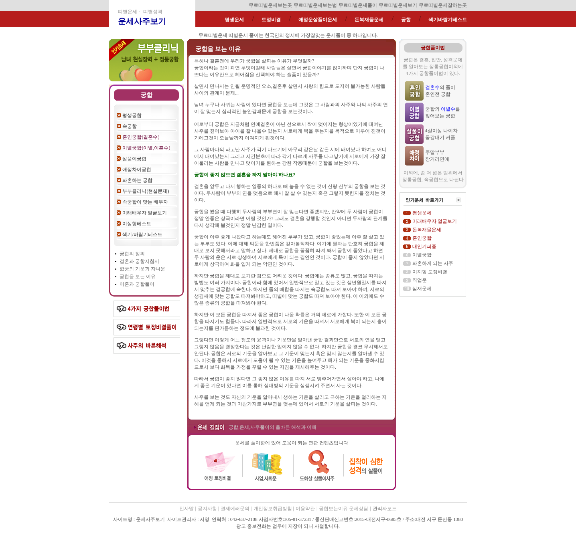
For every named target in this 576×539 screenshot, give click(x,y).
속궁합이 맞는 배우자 (145, 202)
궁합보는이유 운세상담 (343, 508)
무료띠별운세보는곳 (270, 5)
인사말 (186, 508)
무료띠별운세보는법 (315, 5)
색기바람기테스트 (447, 19)
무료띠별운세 (213, 35)
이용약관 (305, 508)
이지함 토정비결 (429, 272)
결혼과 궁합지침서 (139, 261)
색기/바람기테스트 (142, 234)
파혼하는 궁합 (137, 180)
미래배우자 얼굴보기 (144, 213)
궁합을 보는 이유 (138, 276)
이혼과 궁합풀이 (137, 284)
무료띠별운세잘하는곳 (443, 5)
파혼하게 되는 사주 (432, 263)
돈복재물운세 (369, 19)
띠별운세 (238, 35)
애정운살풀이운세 (317, 19)
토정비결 (271, 19)
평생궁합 (132, 115)
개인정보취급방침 (273, 508)
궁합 (406, 19)
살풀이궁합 (134, 158)
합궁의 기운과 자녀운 (142, 269)
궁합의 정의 (132, 253)
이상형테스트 (136, 223)
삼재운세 (422, 288)
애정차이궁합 (136, 169)
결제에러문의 (236, 508)
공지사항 (208, 508)
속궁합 (129, 126)
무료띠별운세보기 (398, 5)
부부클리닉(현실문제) (145, 191)
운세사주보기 (142, 21)
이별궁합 (422, 255)
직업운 (419, 280)
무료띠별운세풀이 (358, 5)
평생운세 (234, 19)
